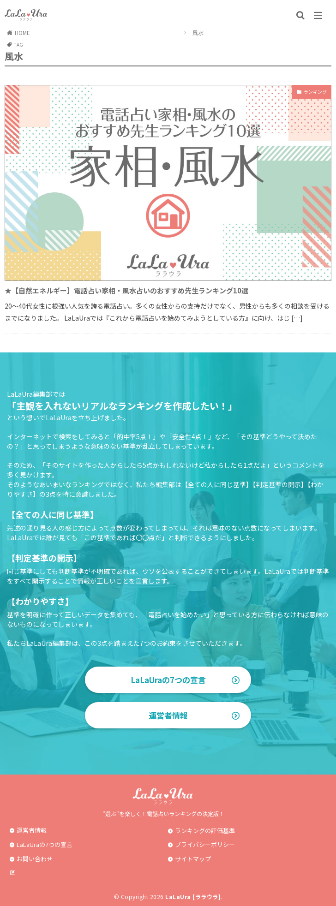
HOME (22, 32)
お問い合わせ (35, 858)
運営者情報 (168, 715)
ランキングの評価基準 (205, 830)
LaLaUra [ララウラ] (193, 896)
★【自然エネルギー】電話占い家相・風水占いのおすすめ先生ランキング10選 (126, 290)
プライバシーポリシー (205, 844)
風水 (198, 32)
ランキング (315, 91)
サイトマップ (193, 858)
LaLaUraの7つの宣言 (168, 679)
